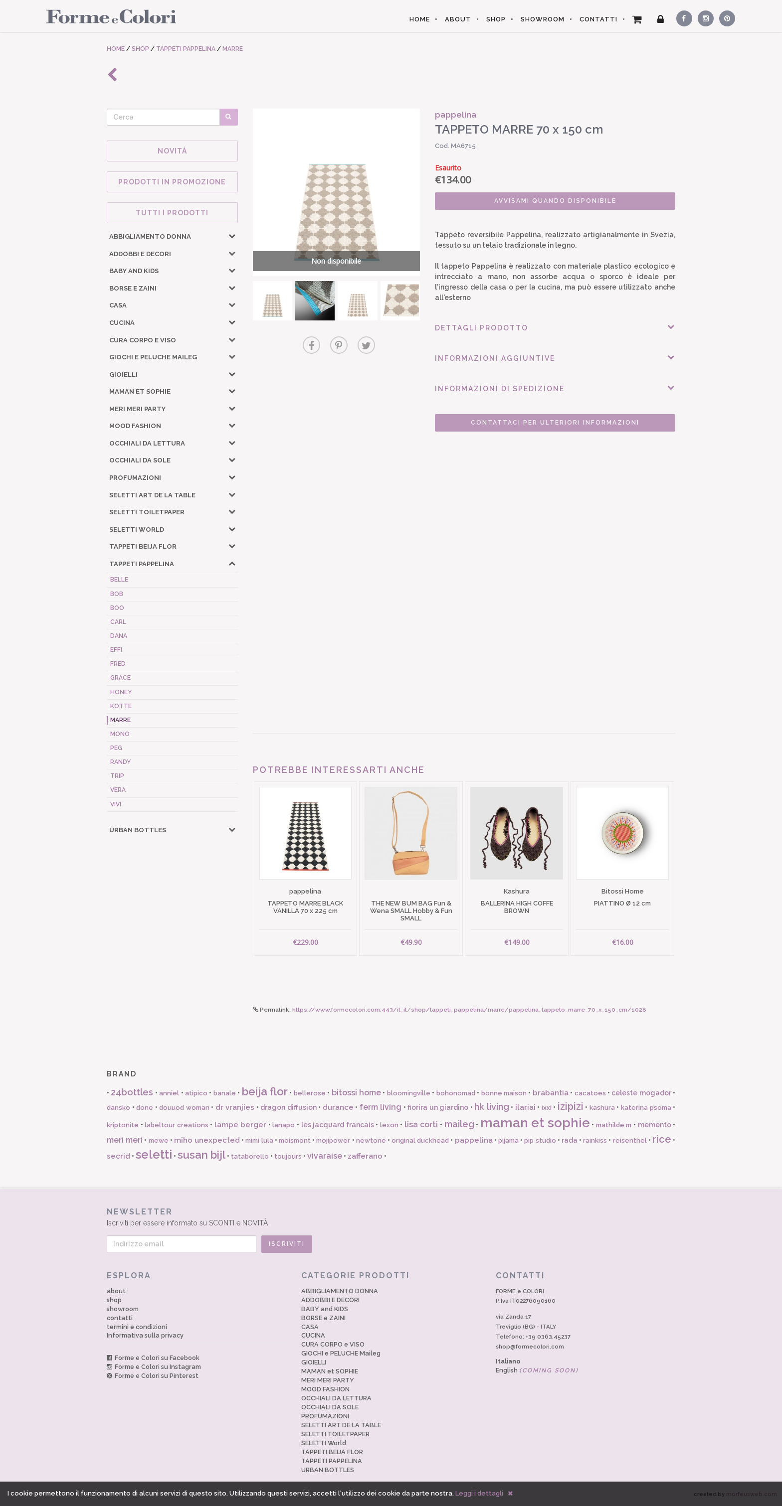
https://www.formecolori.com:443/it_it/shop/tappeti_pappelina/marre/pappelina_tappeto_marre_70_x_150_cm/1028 (469, 1009)
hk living (491, 1106)
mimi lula (259, 1140)
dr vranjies (235, 1107)
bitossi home (356, 1092)
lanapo (283, 1125)
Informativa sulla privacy (145, 1335)
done (144, 1107)
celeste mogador (641, 1093)
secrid (118, 1156)
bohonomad (455, 1093)
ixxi (547, 1107)
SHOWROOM (543, 19)
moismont (295, 1140)
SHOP (496, 19)
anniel (169, 1093)
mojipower (333, 1140)
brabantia (551, 1092)
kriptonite (123, 1125)
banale (224, 1093)
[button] (232, 235)
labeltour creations (176, 1125)
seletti (154, 1154)
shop (114, 1300)
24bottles (132, 1092)
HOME (419, 19)
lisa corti (421, 1124)
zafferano (365, 1156)
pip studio (540, 1140)
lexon (389, 1125)
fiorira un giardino (437, 1107)
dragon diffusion (288, 1107)
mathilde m (614, 1125)
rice (661, 1139)
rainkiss (595, 1140)
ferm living (381, 1107)
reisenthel (630, 1140)
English (537, 1370)
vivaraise (324, 1156)
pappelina (474, 1140)
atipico (196, 1093)
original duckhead (420, 1140)
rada (570, 1140)
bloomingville (408, 1093)
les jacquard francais (337, 1125)
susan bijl (201, 1154)
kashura (602, 1107)
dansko (118, 1107)
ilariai (525, 1107)
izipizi (571, 1106)
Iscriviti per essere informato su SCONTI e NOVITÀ (391, 1216)
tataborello (250, 1156)
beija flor (265, 1091)
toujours (288, 1156)
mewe (159, 1140)
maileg (459, 1124)
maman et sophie (535, 1122)
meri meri (125, 1140)
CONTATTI (598, 19)
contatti (120, 1318)
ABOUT (458, 19)
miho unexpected (207, 1140)
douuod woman (184, 1107)
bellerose (310, 1093)
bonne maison (504, 1093)
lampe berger (240, 1124)
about (116, 1291)
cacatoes (590, 1093)
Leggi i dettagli (479, 1493)
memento (654, 1125)
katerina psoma (646, 1107)
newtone (371, 1140)
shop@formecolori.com (530, 1346)
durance (338, 1107)
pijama (508, 1140)
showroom (123, 1309)
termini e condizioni (137, 1327)
